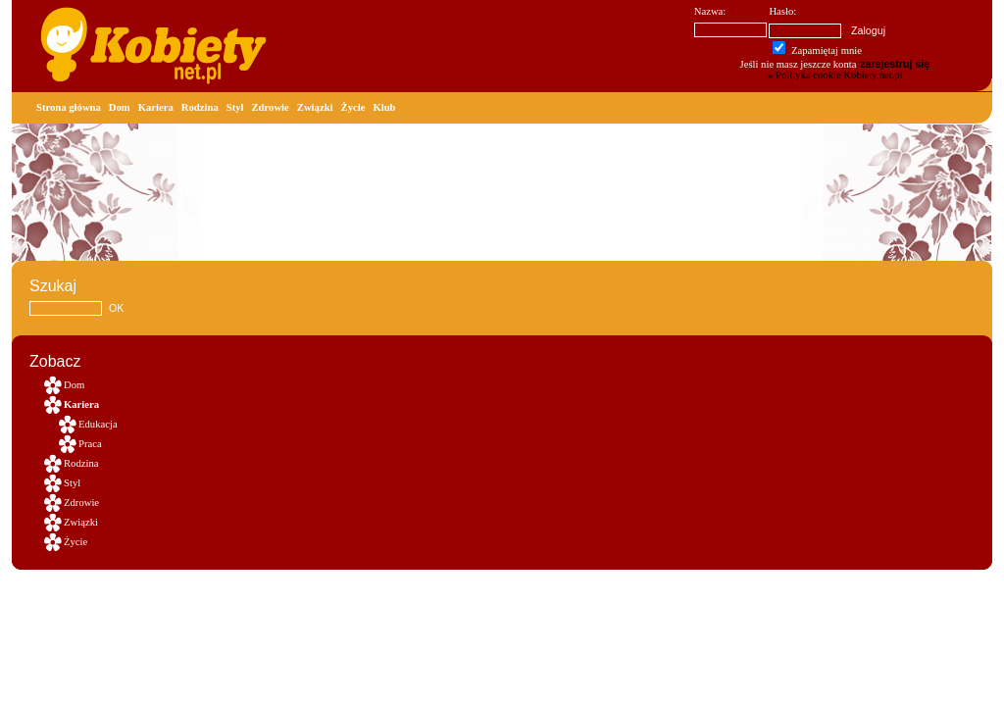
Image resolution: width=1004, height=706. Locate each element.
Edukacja (98, 424)
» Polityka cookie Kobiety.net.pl (835, 75)
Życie (353, 107)
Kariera (156, 107)
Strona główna (68, 107)
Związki (315, 107)
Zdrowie (270, 107)
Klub (384, 107)
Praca (90, 443)
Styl (235, 107)
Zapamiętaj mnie (817, 50)
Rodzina (200, 107)
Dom (119, 107)
